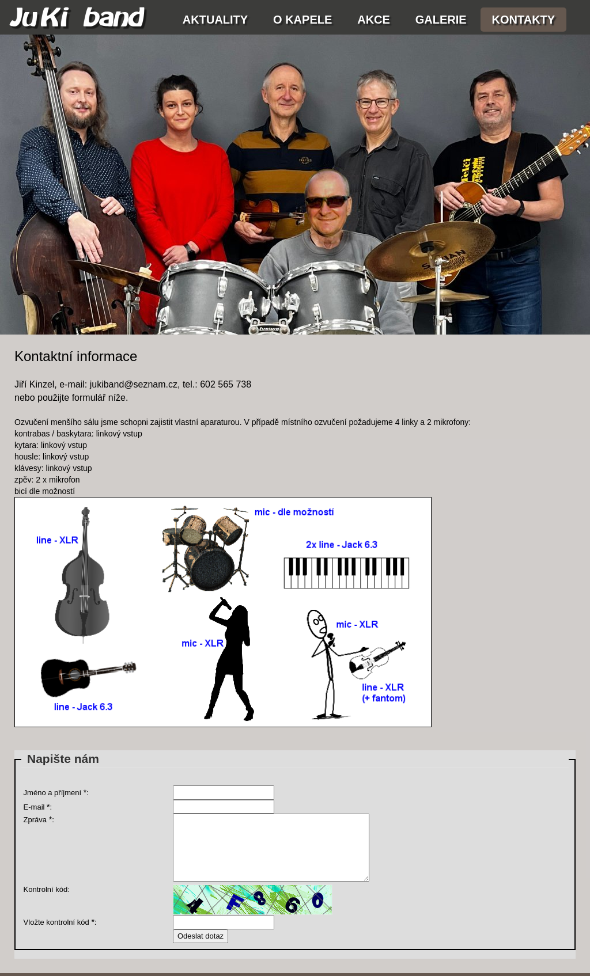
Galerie (441, 19)
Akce (373, 19)
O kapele (302, 19)
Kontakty (523, 19)
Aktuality (215, 19)
